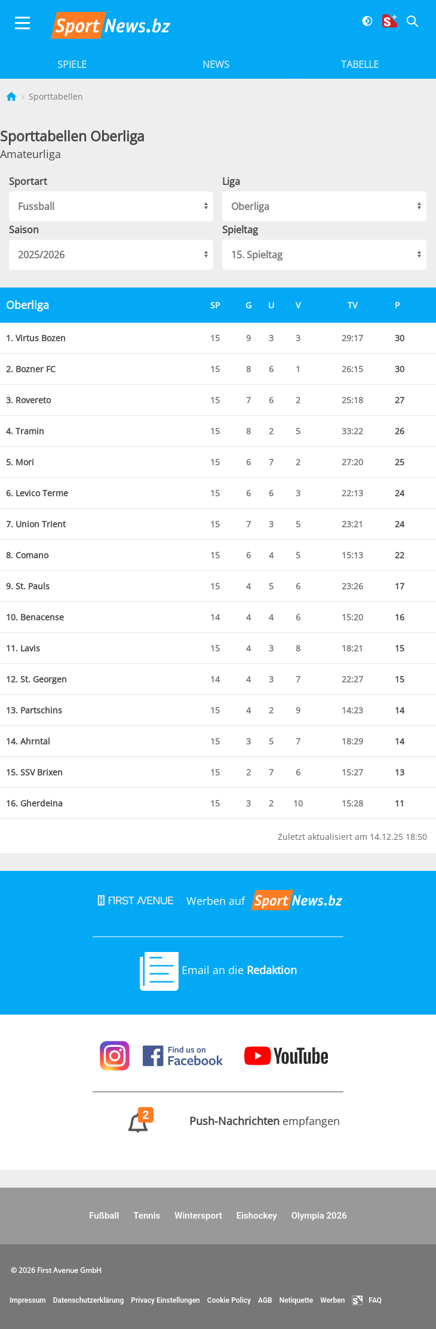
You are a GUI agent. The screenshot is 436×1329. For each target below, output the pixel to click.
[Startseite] (12, 96)
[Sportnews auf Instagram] (116, 1054)
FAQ (367, 1300)
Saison (24, 229)
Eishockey (257, 1215)
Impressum (28, 1300)
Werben (332, 1300)
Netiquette (297, 1300)
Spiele (72, 64)
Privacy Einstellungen (165, 1300)
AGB (265, 1300)
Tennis (146, 1215)
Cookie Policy (229, 1300)
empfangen (218, 1121)
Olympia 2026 (319, 1215)
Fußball (104, 1215)
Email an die (218, 970)
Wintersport (198, 1215)
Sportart (28, 181)
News (215, 64)
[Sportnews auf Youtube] (286, 1054)
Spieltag (240, 229)
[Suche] (407, 28)
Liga (231, 181)
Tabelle (360, 64)
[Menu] (22, 28)
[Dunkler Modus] (362, 28)
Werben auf (218, 901)
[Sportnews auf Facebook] (184, 1054)
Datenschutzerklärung (88, 1300)
